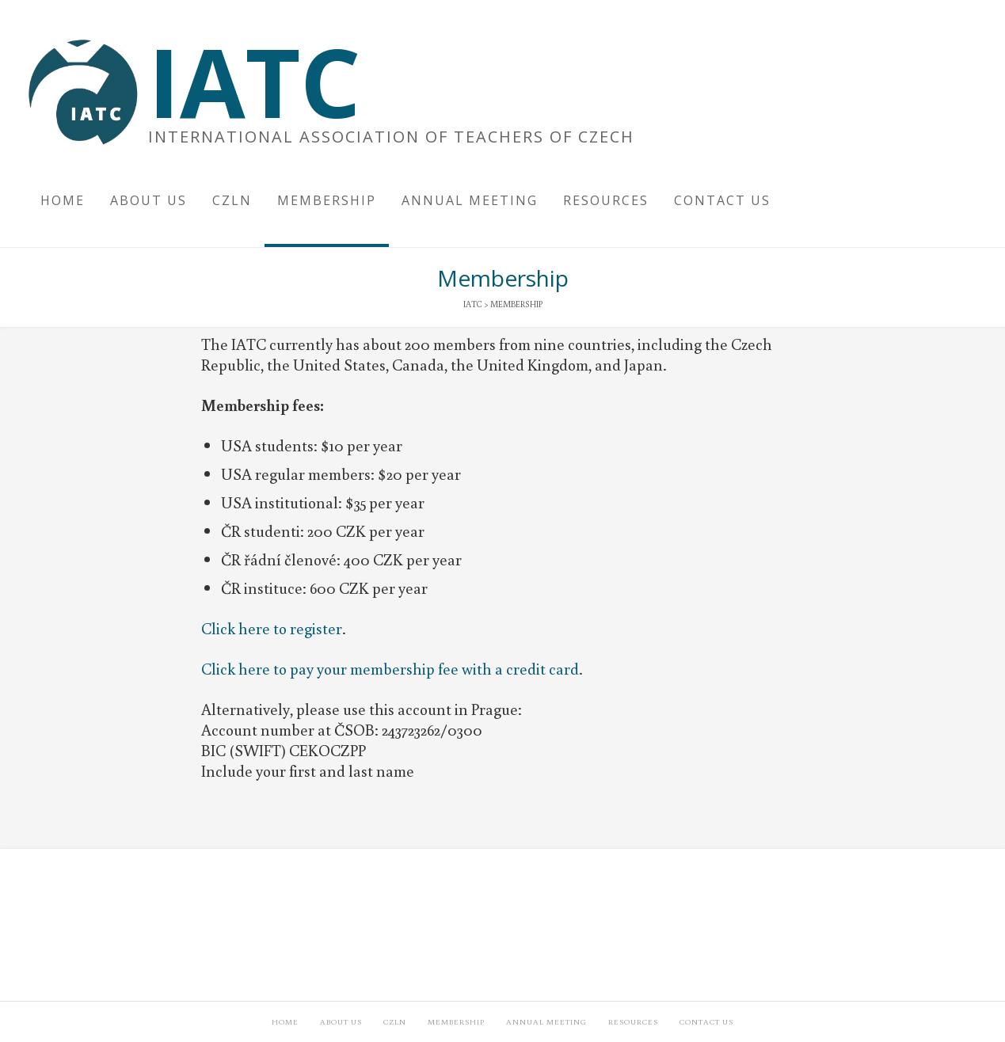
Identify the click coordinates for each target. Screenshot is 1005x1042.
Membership (456, 1022)
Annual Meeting (546, 1022)
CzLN (394, 1022)
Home (285, 1022)
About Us (341, 1022)
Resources (633, 1022)
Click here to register (271, 628)
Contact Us (706, 1022)
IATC (254, 81)
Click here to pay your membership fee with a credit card (390, 668)
